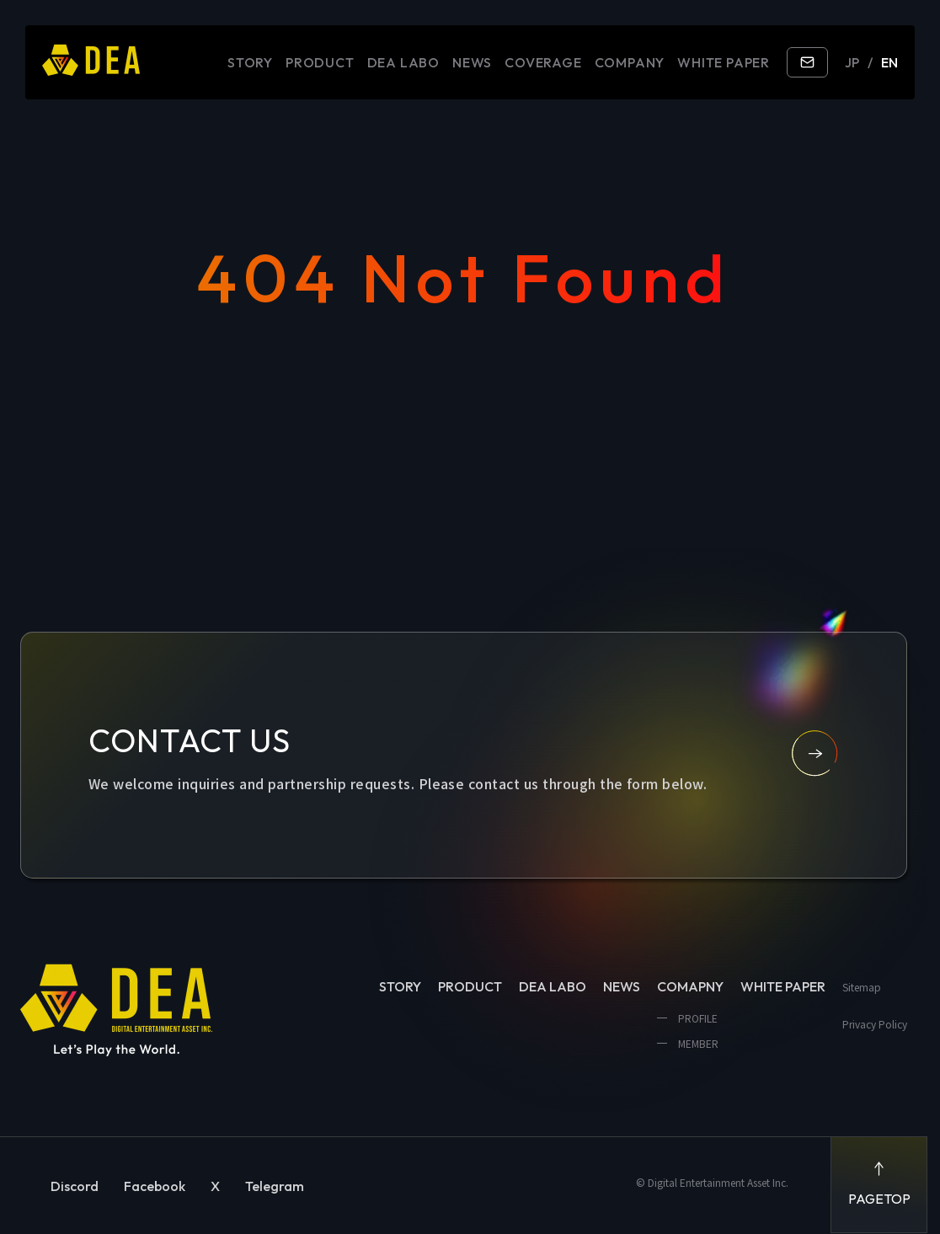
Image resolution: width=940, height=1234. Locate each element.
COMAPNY (690, 986)
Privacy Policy (874, 1024)
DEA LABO (403, 62)
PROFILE (697, 1018)
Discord (75, 1186)
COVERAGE (543, 62)
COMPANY (630, 62)
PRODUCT (320, 62)
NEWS (472, 62)
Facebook (154, 1186)
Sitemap (861, 987)
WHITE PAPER (723, 62)
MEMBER (697, 1043)
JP (852, 62)
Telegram (274, 1186)
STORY (250, 62)
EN (889, 62)
